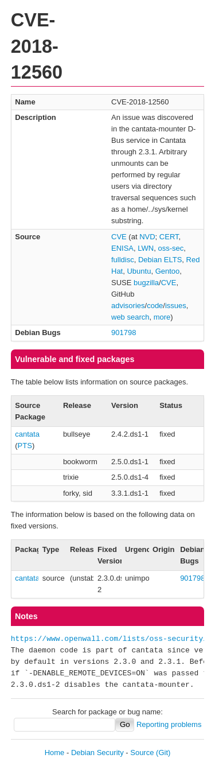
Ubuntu (139, 271)
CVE (119, 236)
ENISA (122, 248)
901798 (123, 332)
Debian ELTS (160, 259)
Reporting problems (168, 724)
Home (55, 752)
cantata (27, 434)
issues (175, 305)
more (162, 317)
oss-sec (170, 248)
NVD (147, 236)
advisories (128, 305)
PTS (25, 445)
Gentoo (167, 271)
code (155, 305)
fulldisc (122, 259)
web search (130, 317)
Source (142, 752)
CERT (169, 236)
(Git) (163, 752)
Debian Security (97, 752)
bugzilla (146, 282)
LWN (146, 248)
